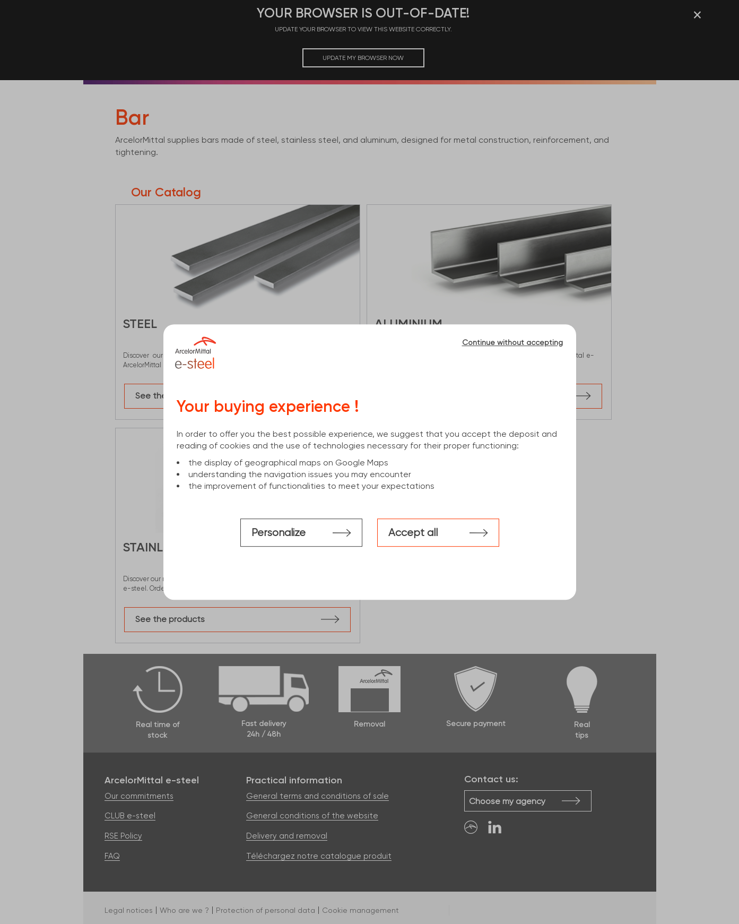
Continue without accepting (512, 342)
